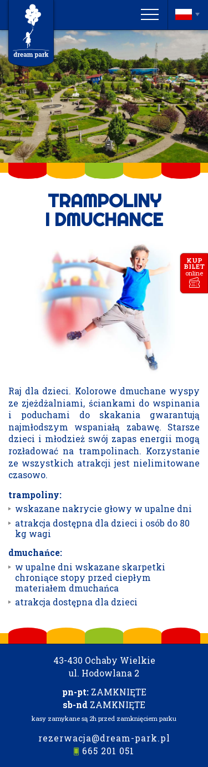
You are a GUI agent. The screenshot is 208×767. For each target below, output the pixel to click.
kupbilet (194, 266)
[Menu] (150, 14)
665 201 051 (108, 750)
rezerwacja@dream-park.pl (104, 738)
